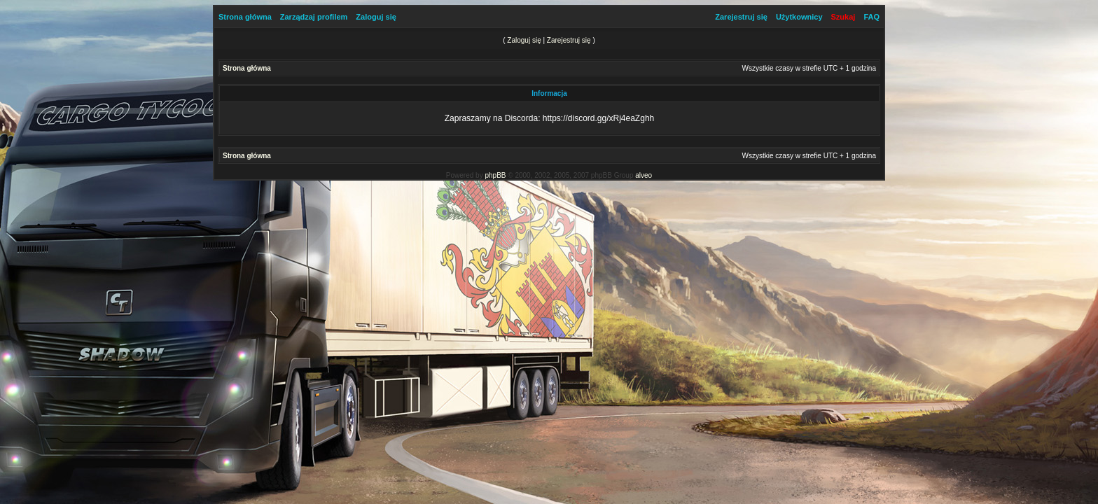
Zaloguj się (376, 17)
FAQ (871, 17)
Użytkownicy (799, 17)
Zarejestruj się (741, 17)
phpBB (495, 175)
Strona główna (245, 17)
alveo (643, 175)
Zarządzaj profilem (314, 17)
